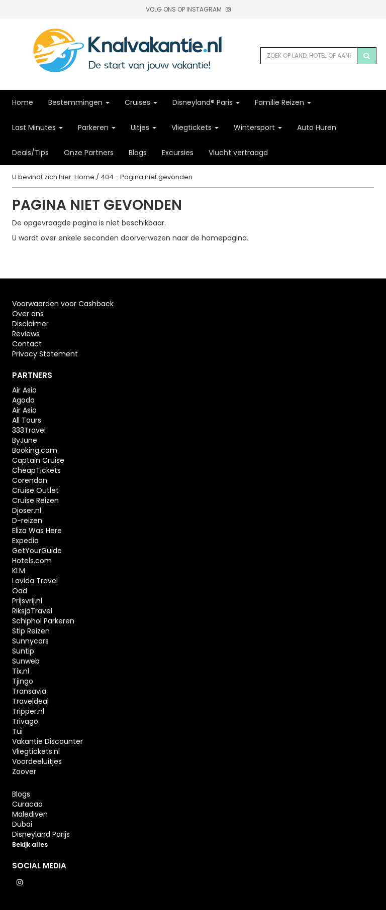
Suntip (23, 651)
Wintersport (258, 127)
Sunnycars (30, 641)
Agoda (23, 400)
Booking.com (34, 450)
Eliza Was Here (37, 531)
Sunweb (26, 661)
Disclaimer (30, 324)
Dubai (22, 824)
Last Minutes (37, 127)
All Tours (26, 420)
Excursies (178, 153)
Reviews (26, 334)
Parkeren (97, 127)
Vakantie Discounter (47, 741)
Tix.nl (20, 671)
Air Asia (24, 390)
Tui (17, 731)
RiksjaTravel (32, 611)
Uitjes (143, 127)
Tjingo (22, 681)
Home (22, 102)
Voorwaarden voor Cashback (63, 304)
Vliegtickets (195, 127)
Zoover (24, 771)
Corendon (29, 480)
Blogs (138, 153)
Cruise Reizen (35, 500)
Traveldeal (30, 701)
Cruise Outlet (35, 490)
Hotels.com (32, 561)
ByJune (24, 440)
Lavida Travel (35, 581)
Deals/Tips (30, 153)
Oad (19, 591)
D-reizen (27, 520)
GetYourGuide (37, 551)
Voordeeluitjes (37, 761)
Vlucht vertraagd (238, 153)
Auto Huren (316, 127)
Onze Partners (89, 153)
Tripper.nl (28, 711)
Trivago (25, 721)
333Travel (29, 430)
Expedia (25, 541)
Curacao (27, 804)
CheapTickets (36, 470)
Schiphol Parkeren (43, 621)
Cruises (141, 102)
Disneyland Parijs (41, 834)
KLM (18, 571)
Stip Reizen (31, 631)
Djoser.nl (26, 510)
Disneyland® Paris (206, 102)
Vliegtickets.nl (36, 751)
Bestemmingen (79, 102)
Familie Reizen (283, 102)
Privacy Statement (45, 354)
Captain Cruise (38, 460)
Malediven (30, 814)
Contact (27, 344)
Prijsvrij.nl (27, 601)
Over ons (28, 314)
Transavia (29, 691)
